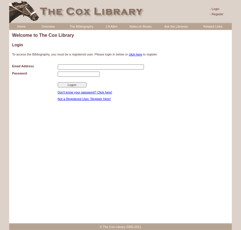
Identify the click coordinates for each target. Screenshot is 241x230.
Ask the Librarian (176, 26)
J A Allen (112, 26)
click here (135, 54)
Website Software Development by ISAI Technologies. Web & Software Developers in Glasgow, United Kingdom (120, 213)
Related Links (213, 26)
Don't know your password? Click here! (85, 92)
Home (21, 26)
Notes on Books (140, 26)
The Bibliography (82, 26)
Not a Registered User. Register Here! (84, 99)
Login (215, 9)
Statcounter (10, 222)
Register (217, 14)
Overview (48, 26)
